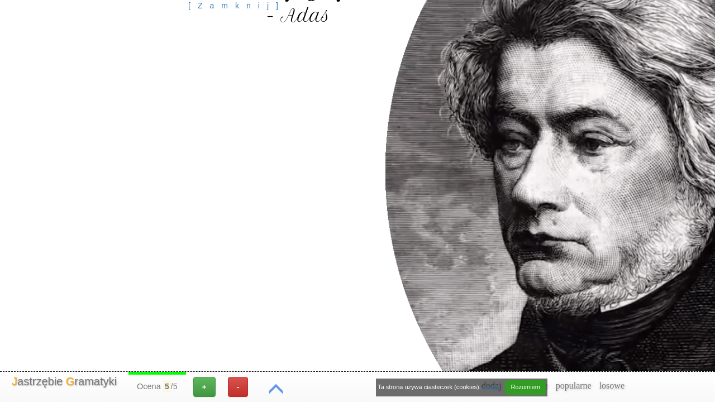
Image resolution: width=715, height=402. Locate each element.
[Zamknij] (236, 5)
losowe (612, 385)
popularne (574, 385)
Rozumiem (525, 387)
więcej (491, 387)
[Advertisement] (237, 36)
